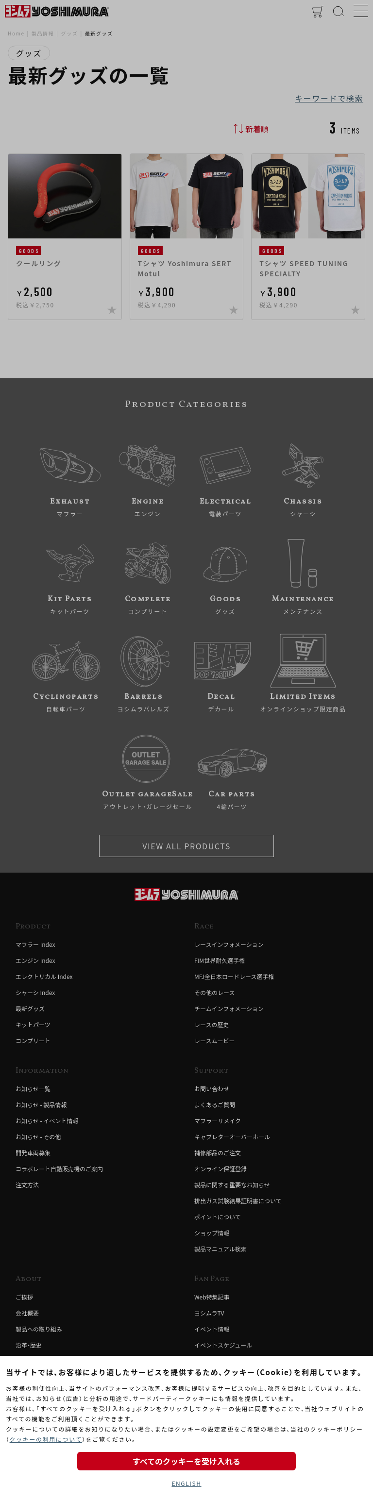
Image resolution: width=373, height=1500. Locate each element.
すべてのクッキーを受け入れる (186, 1461)
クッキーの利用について (46, 1439)
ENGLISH (186, 1483)
